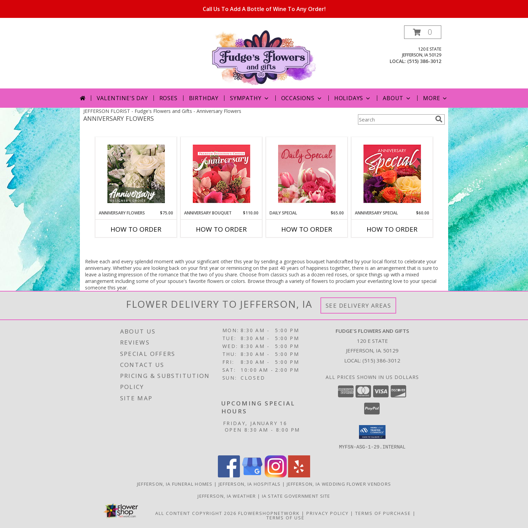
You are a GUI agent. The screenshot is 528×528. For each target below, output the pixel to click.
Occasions (302, 98)
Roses (168, 98)
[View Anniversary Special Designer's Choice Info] (392, 174)
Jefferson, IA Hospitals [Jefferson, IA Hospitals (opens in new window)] (250, 484)
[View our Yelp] (299, 475)
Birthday (204, 98)
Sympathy (250, 98)
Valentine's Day (122, 98)
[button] (422, 32)
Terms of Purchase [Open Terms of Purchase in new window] (383, 513)
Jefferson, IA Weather (227, 496)
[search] (438, 119)
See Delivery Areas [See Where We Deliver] (358, 305)
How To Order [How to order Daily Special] (306, 229)
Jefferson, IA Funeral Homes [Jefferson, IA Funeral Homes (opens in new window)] (175, 484)
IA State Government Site (296, 496)
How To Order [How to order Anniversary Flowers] (135, 229)
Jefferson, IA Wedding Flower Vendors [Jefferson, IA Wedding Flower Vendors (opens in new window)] (339, 484)
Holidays (352, 98)
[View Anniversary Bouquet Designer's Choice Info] (221, 174)
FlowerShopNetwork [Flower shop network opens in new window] (269, 513)
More (435, 98)
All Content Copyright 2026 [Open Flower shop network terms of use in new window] (195, 513)
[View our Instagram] (276, 475)
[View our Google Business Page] (252, 475)
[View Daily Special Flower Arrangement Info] (307, 174)
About (397, 98)
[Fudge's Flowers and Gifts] (264, 57)
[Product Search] (395, 119)
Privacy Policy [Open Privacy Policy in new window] (327, 513)
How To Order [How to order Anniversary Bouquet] (221, 229)
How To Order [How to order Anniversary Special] (392, 229)
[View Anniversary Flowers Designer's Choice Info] (136, 174)
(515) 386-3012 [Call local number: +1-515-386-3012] (424, 61)
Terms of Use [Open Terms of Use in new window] (285, 517)
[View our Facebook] (229, 475)
